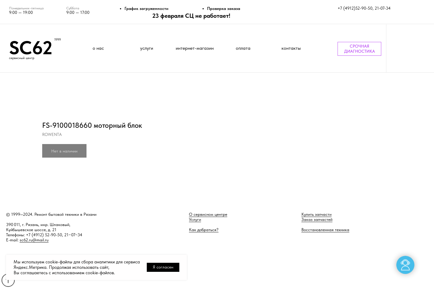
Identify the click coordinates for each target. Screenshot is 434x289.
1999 (57, 40)
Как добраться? (204, 229)
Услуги (195, 219)
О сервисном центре (208, 214)
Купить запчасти (316, 214)
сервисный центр (21, 58)
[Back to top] (8, 280)
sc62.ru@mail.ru (34, 239)
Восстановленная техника (325, 229)
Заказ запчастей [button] (316, 219)
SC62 (30, 47)
